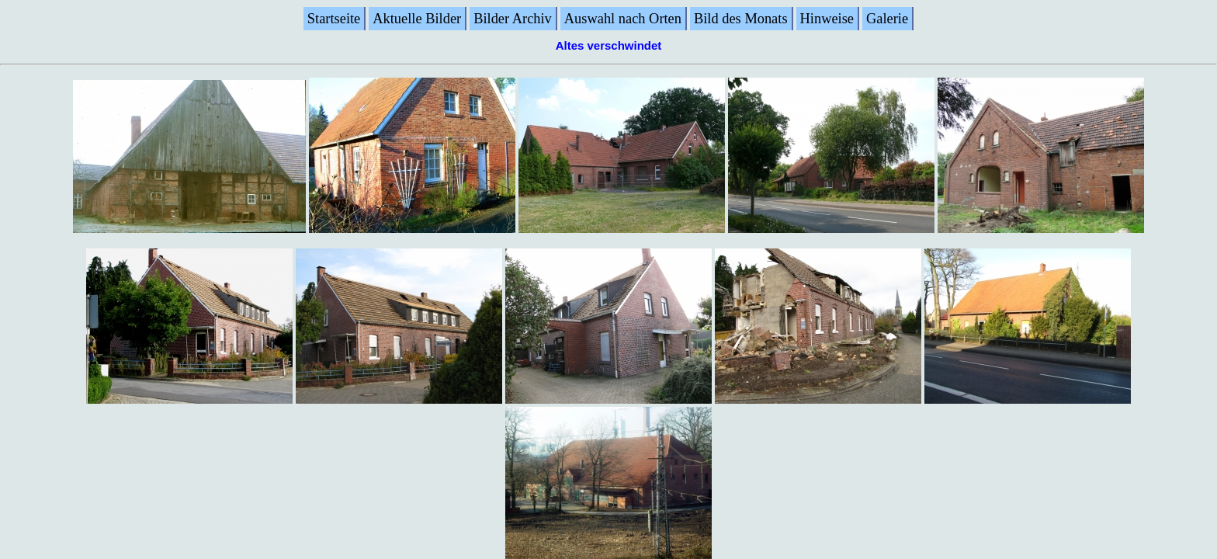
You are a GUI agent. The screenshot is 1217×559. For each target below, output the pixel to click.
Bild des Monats (741, 18)
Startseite (333, 18)
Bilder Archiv (512, 18)
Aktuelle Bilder (417, 18)
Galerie (887, 18)
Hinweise (827, 18)
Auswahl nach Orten (622, 18)
